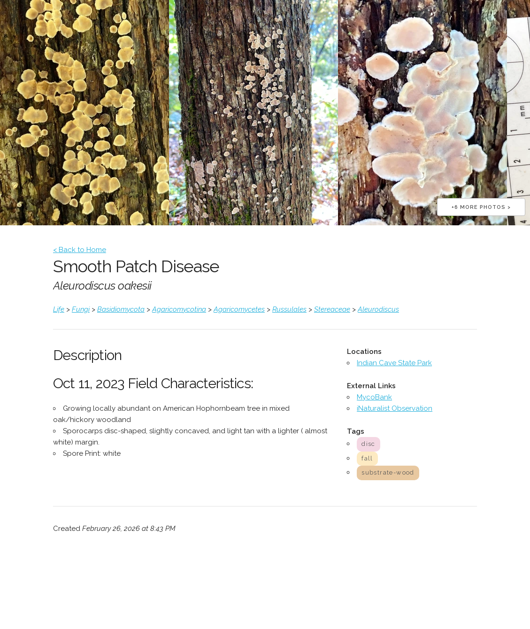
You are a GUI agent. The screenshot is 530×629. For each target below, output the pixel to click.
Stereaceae (332, 309)
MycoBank (374, 397)
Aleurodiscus (378, 309)
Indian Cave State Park (394, 363)
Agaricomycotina (179, 309)
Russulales (289, 309)
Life (58, 309)
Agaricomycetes (239, 309)
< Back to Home (79, 249)
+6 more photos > (481, 207)
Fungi (81, 309)
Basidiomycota (121, 309)
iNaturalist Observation (394, 408)
